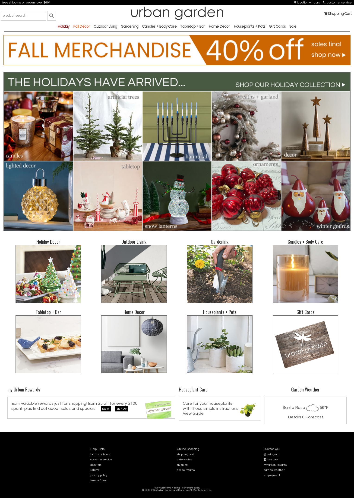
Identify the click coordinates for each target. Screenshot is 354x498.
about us (95, 464)
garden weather (274, 470)
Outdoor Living (105, 26)
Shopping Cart (338, 13)
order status (184, 459)
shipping (182, 464)
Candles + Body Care (159, 26)
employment (272, 475)
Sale (292, 26)
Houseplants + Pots (250, 26)
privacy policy (98, 475)
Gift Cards (277, 26)
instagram (271, 454)
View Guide (193, 413)
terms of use (98, 480)
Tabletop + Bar (192, 26)
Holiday (64, 26)
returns (94, 470)
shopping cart (185, 454)
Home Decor (219, 26)
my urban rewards (275, 464)
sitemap (177, 493)
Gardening (129, 26)
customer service (337, 2)
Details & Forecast (305, 417)
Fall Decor (81, 26)
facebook (271, 459)
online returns (186, 470)
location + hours (307, 2)
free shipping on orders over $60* (26, 2)
